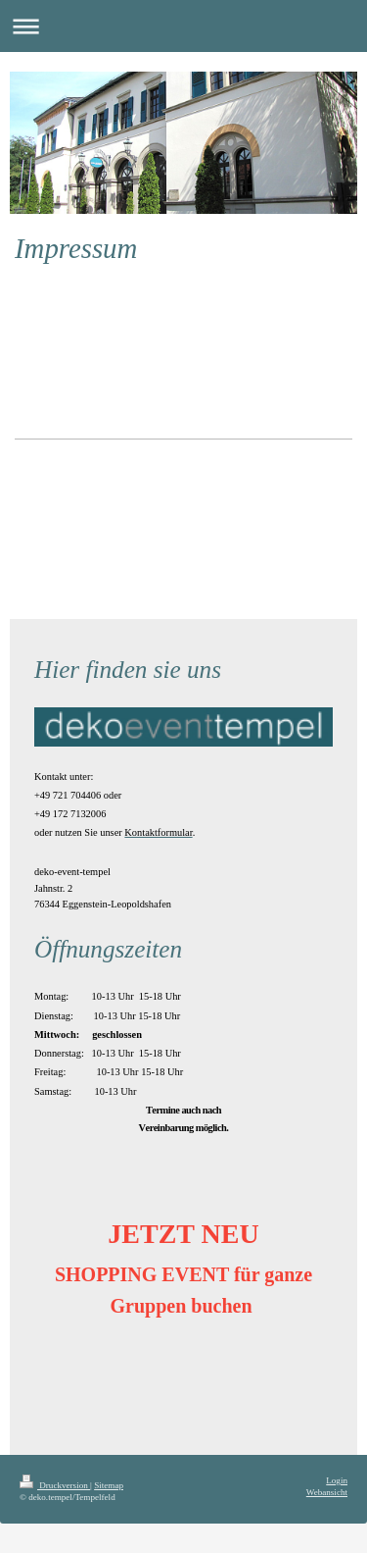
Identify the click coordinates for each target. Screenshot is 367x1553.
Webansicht (326, 1492)
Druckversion (55, 1485)
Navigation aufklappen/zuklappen (183, 26)
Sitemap (108, 1485)
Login (336, 1480)
